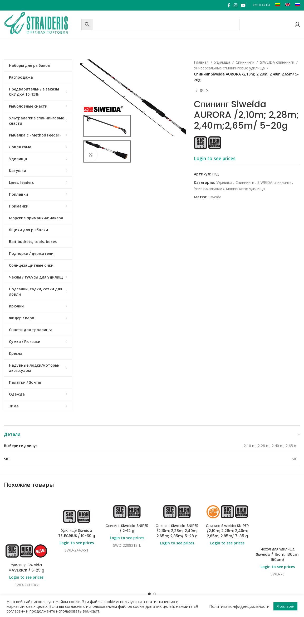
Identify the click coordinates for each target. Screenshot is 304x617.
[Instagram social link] (235, 5)
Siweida (214, 196)
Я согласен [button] (285, 606)
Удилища (222, 62)
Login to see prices (215, 158)
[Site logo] (41, 23)
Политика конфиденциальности (239, 606)
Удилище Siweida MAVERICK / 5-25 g (26, 567)
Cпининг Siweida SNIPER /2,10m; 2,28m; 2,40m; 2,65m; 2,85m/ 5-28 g (177, 531)
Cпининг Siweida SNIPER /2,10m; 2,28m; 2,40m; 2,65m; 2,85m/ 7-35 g (227, 531)
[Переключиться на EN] (287, 5)
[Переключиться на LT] (277, 5)
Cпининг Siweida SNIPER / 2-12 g (127, 528)
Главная (201, 62)
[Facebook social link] (229, 5)
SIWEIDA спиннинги (277, 62)
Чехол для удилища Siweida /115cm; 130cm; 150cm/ (278, 541)
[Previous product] (196, 91)
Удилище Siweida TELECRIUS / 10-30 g (76, 533)
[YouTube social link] (243, 5)
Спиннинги (245, 62)
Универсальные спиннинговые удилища (229, 67)
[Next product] (207, 91)
